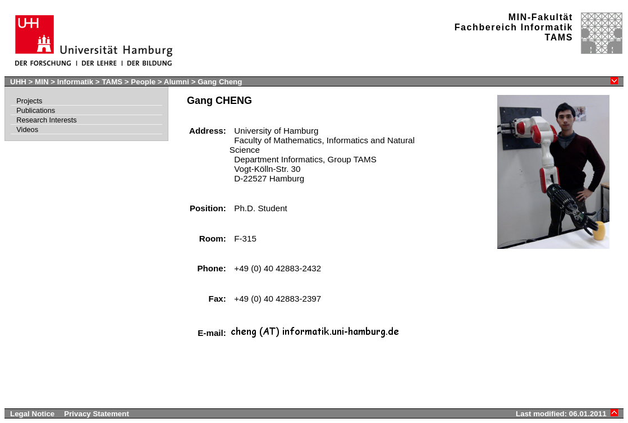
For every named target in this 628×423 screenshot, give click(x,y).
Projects (29, 101)
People (143, 82)
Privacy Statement (96, 414)
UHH (18, 82)
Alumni (176, 82)
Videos (27, 129)
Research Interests (46, 120)
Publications (35, 110)
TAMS (112, 82)
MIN (41, 82)
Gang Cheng (220, 82)
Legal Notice (32, 414)
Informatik (75, 82)
